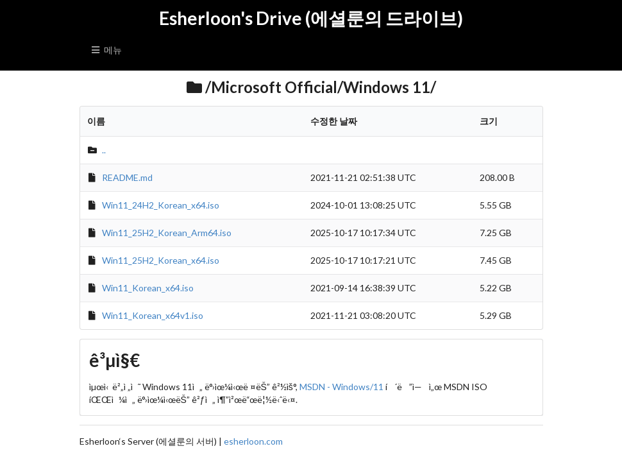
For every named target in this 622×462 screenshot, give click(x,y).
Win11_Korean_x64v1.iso (152, 315)
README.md (127, 177)
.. (104, 149)
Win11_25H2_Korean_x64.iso (160, 260)
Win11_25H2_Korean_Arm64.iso (166, 232)
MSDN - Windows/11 (341, 386)
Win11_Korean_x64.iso (148, 287)
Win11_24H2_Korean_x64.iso (160, 205)
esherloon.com (253, 441)
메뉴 (106, 49)
